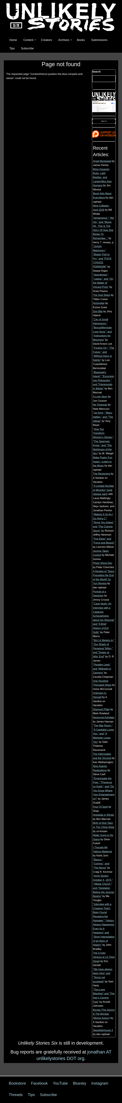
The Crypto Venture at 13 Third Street (104, 957)
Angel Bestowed (102, 161)
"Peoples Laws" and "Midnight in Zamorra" (102, 668)
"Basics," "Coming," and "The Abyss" (101, 863)
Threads (16, 1095)
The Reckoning (101, 473)
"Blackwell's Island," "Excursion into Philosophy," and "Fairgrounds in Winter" (103, 380)
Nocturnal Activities (103, 717)
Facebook (39, 1083)
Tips (12, 48)
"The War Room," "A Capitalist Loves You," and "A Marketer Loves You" (103, 733)
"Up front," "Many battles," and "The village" (103, 416)
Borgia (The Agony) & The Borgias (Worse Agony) (104, 1014)
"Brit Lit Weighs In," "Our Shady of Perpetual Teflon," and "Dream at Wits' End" (104, 648)
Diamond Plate (101, 709)
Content (29, 40)
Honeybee (99, 303)
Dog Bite (98, 311)
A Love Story (100, 396)
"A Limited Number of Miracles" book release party (103, 490)
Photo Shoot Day (102, 563)
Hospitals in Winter (103, 815)
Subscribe (27, 48)
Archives (65, 40)
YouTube (60, 1083)
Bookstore (17, 1083)
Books (81, 40)
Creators (46, 40)
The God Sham (101, 295)
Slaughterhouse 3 (103, 1030)
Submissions (99, 40)
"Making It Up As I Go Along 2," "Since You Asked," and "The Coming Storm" (103, 522)
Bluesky (79, 1083)
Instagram (99, 1083)
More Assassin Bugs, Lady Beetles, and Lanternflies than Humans (102, 177)
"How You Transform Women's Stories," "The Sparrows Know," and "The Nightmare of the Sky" (103, 441)
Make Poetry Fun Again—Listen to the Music (102, 461)
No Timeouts (100, 404)
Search (96, 71)
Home (13, 40)
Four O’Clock (100, 806)
